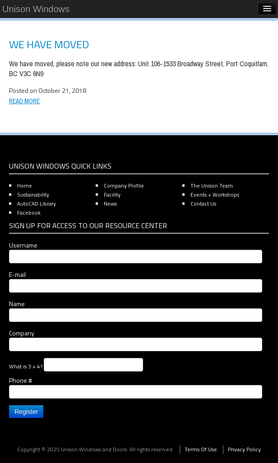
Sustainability (33, 194)
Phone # (135, 387)
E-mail (135, 281)
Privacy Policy (244, 449)
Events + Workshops (214, 194)
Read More (24, 101)
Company (135, 340)
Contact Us (203, 203)
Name (135, 310)
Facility (112, 194)
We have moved (49, 44)
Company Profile (124, 185)
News (110, 203)
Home (24, 185)
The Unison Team (211, 185)
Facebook (29, 212)
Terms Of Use (201, 449)
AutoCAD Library (36, 203)
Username (135, 252)
